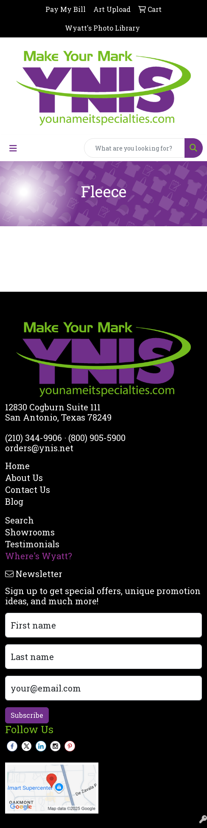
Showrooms (30, 532)
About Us (24, 477)
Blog (14, 501)
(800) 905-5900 (97, 437)
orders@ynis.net (39, 447)
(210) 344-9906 (33, 437)
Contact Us (27, 489)
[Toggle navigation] (13, 148)
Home (17, 465)
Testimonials (32, 543)
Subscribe (27, 715)
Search (19, 520)
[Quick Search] (134, 148)
